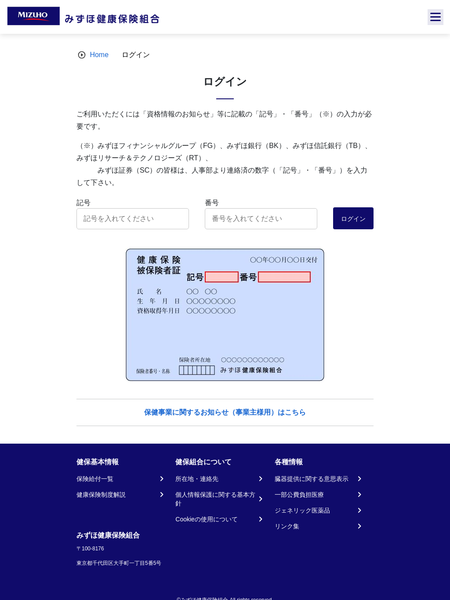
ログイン (353, 218)
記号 (83, 202)
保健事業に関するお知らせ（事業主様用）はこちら (225, 412)
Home (99, 54)
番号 (212, 202)
